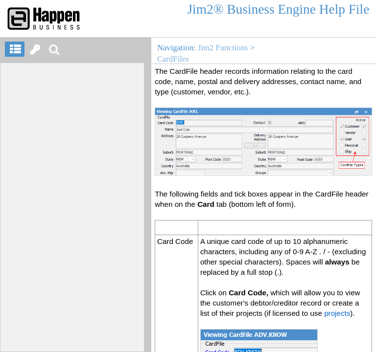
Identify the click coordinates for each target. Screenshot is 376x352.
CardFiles (173, 59)
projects (337, 313)
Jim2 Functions (223, 47)
